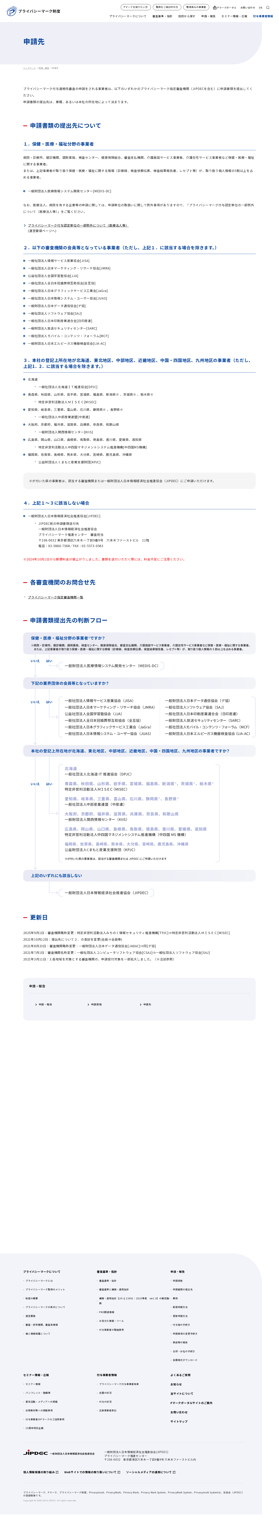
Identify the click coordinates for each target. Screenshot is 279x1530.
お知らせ (176, 1384)
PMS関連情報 (106, 1312)
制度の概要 (32, 1298)
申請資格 (96, 1004)
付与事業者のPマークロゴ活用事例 (45, 1419)
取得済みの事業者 (196, 7)
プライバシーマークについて (127, 16)
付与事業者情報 (263, 16)
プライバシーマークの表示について (45, 1307)
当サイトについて (181, 1393)
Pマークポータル (226, 7)
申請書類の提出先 (183, 1289)
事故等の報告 (180, 1342)
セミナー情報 (33, 1384)
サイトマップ (179, 1421)
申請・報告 (208, 16)
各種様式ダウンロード (185, 1360)
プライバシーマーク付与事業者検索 (119, 1384)
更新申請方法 (180, 1316)
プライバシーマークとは (39, 1280)
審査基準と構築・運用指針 (114, 1289)
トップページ (29, 67)
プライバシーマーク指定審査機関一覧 (55, 597)
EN (260, 7)
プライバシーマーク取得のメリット (45, 1289)
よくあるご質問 (180, 1375)
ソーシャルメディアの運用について (149, 1472)
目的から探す (186, 16)
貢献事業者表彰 (108, 1410)
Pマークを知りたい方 (136, 7)
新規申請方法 (180, 1307)
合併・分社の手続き (184, 1351)
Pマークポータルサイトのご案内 (191, 1403)
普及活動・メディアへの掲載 (42, 1401)
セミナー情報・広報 (234, 16)
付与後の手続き (181, 1324)
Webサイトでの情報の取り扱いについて (90, 1472)
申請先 (147, 1004)
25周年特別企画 (34, 1428)
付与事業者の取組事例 (111, 1329)
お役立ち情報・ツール (111, 1320)
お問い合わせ (247, 7)
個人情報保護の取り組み (39, 1472)
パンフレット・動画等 (38, 1392)
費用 (175, 1298)
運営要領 (30, 1316)
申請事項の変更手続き (185, 1333)
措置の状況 (105, 1392)
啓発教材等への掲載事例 (39, 1410)
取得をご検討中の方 (167, 7)
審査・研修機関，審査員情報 (42, 1324)
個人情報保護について (38, 1333)
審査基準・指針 (162, 16)
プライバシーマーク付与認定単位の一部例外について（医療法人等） (78, 225)
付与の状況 (105, 1401)
